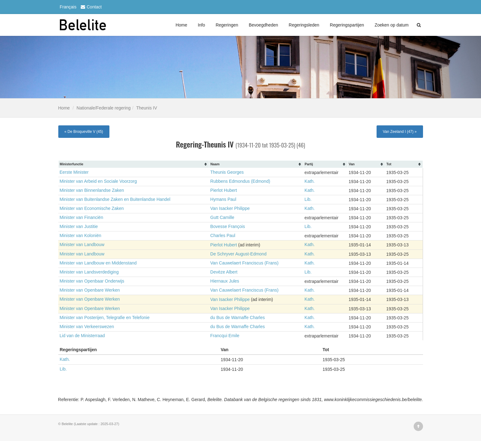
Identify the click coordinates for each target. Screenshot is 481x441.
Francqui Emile (224, 335)
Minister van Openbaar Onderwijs (92, 281)
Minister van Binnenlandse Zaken (92, 190)
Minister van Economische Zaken (92, 208)
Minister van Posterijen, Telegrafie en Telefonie (105, 317)
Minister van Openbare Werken (90, 290)
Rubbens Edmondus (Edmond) (240, 181)
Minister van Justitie (79, 226)
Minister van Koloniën (80, 235)
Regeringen (227, 24)
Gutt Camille (222, 217)
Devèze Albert (224, 271)
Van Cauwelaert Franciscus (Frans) (244, 262)
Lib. (308, 199)
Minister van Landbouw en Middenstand (98, 262)
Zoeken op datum (392, 24)
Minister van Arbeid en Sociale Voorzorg (98, 181)
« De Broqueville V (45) (84, 131)
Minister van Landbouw (82, 244)
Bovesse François (227, 226)
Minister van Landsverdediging (89, 271)
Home (181, 24)
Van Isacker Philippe (230, 208)
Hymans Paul (223, 199)
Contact (90, 6)
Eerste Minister (74, 172)
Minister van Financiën (81, 217)
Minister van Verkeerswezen (87, 326)
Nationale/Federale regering (104, 107)
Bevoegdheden (263, 24)
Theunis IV (146, 107)
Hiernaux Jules (224, 281)
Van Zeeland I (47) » (400, 131)
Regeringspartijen (347, 24)
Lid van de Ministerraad (82, 335)
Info (201, 24)
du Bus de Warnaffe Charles (237, 317)
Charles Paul (222, 235)
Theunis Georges (227, 172)
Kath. (310, 181)
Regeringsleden (304, 24)
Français (68, 6)
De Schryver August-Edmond (238, 253)
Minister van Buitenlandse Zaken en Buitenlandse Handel (115, 199)
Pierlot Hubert (223, 190)
